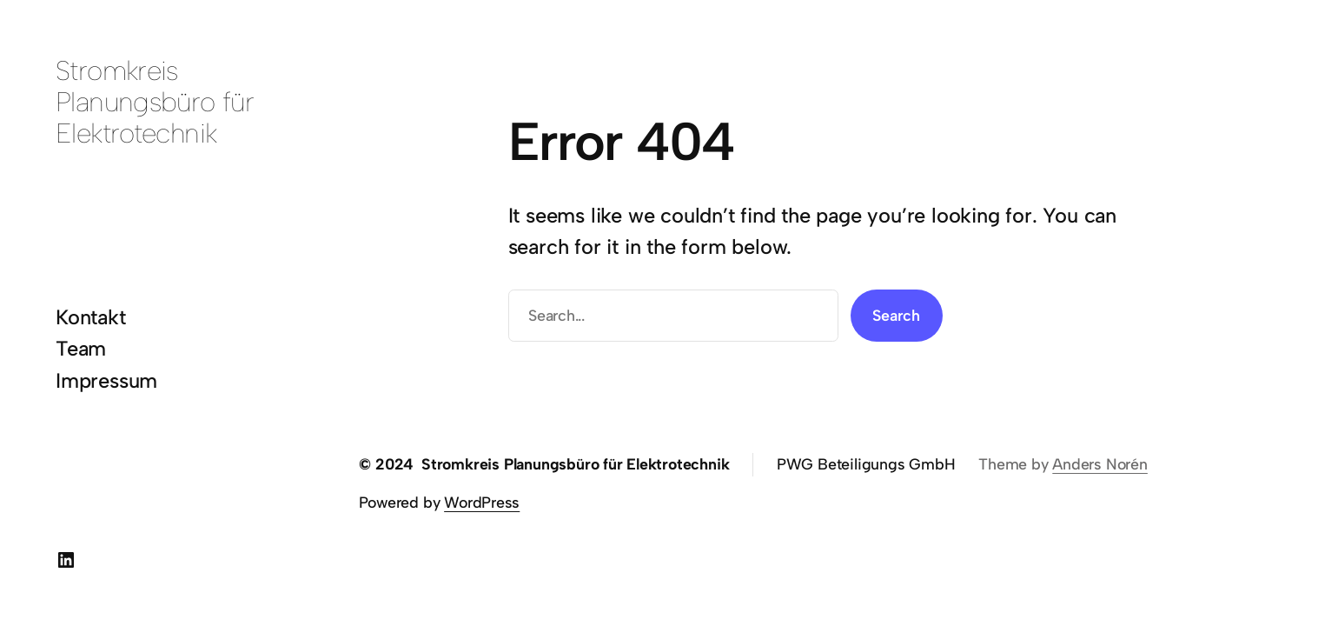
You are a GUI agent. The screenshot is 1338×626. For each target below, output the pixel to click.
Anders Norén (1100, 464)
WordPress (482, 502)
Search (896, 315)
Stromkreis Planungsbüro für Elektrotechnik (155, 102)
